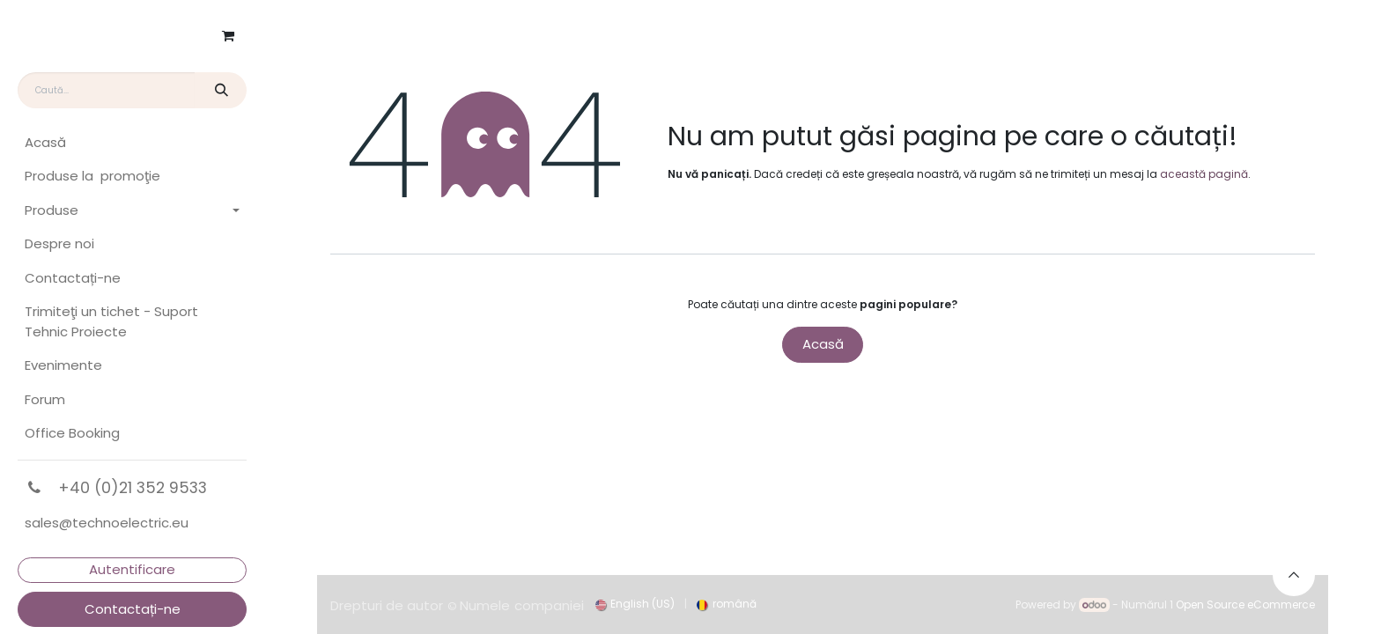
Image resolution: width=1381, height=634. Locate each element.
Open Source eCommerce (1245, 604)
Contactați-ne (133, 609)
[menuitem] (132, 143)
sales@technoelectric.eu (106, 522)
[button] (1294, 575)
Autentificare (132, 569)
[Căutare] (221, 90)
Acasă (823, 344)
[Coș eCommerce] (228, 36)
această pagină (1204, 173)
